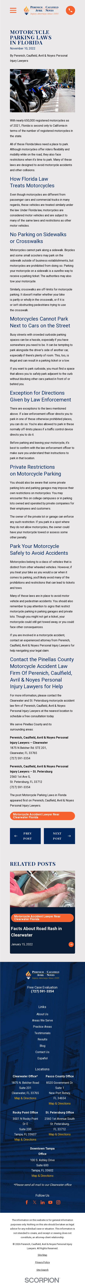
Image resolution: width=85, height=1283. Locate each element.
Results (42, 1039)
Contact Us (42, 1052)
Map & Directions (25, 1098)
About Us (42, 1014)
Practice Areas (42, 1026)
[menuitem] (42, 1255)
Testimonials (42, 1033)
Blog (42, 1046)
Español (42, 1058)
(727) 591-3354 (20, 758)
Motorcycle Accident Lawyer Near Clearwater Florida (36, 816)
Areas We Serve (42, 1020)
